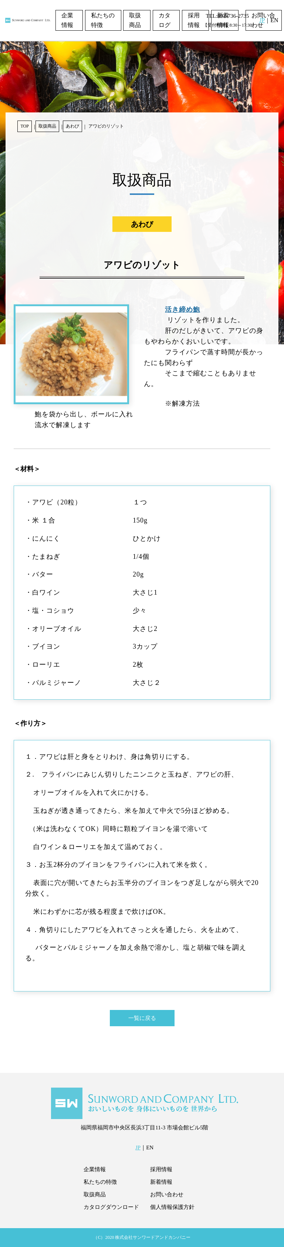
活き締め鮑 (182, 309)
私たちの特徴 (103, 20)
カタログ (164, 20)
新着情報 (161, 1182)
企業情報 (67, 20)
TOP (24, 126)
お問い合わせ (166, 1194)
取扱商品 (135, 20)
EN (274, 20)
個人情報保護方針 (172, 1207)
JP (262, 20)
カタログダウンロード (111, 1207)
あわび (72, 126)
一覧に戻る (142, 1018)
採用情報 (194, 20)
